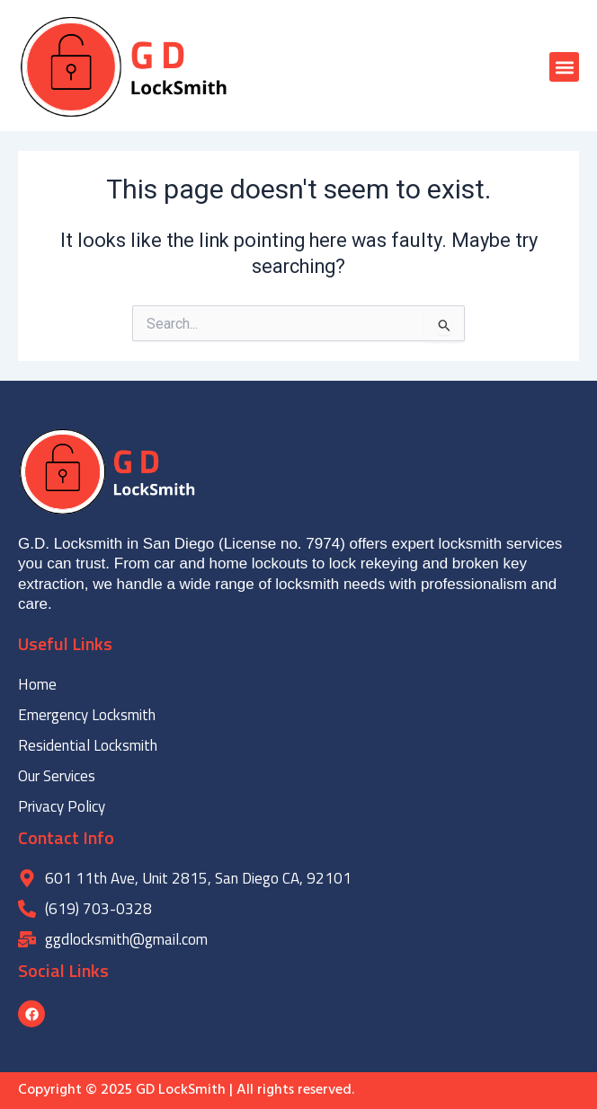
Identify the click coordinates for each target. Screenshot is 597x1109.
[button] (564, 67)
